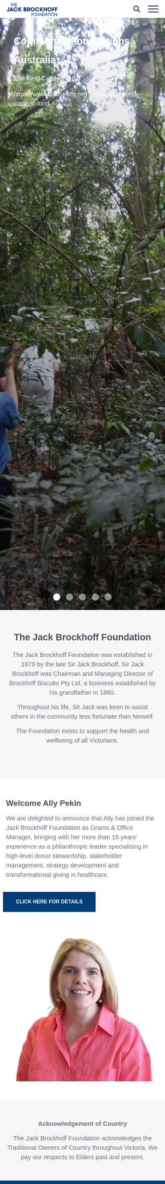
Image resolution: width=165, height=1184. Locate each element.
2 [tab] (70, 597)
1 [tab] (57, 597)
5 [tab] (108, 597)
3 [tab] (82, 597)
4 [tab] (95, 597)
